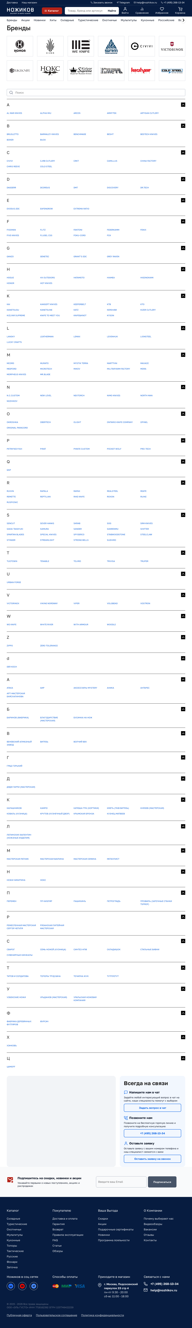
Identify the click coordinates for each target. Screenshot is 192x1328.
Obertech (45, 422)
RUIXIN (10, 491)
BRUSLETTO (13, 134)
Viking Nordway (49, 603)
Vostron (145, 603)
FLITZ (43, 230)
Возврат (57, 1229)
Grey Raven (113, 256)
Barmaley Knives (49, 134)
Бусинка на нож (83, 717)
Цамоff (11, 1066)
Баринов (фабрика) (18, 717)
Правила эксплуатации (67, 1234)
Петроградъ (113, 901)
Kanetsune (46, 310)
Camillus (112, 161)
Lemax (77, 336)
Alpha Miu (45, 113)
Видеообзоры (153, 1224)
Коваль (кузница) (17, 813)
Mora (143, 369)
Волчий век (80, 741)
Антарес (144, 688)
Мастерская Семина (85, 859)
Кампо (44, 808)
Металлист (113, 859)
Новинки (104, 1234)
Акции (102, 1224)
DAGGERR (11, 187)
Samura (44, 529)
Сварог (11, 949)
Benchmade (80, 134)
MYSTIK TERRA (81, 363)
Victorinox (13, 603)
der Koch (12, 666)
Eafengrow (46, 208)
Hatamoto (79, 277)
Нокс (43, 880)
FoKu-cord (80, 235)
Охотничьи (14, 1229)
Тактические (15, 1251)
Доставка (12, 2)
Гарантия (58, 1224)
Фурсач (44, 1021)
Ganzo (10, 256)
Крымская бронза (84, 813)
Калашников (14, 808)
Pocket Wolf (114, 449)
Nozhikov (12, 401)
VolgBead (112, 603)
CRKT (76, 161)
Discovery (112, 187)
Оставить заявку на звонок (152, 1158)
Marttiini (112, 363)
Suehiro (111, 540)
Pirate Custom (82, 449)
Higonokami (147, 277)
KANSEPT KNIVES (48, 304)
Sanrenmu (112, 529)
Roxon (110, 496)
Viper (76, 603)
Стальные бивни (149, 949)
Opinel (144, 422)
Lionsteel (145, 336)
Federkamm (113, 230)
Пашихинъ (80, 901)
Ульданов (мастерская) (53, 997)
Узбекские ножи (16, 997)
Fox (109, 235)
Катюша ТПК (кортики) (86, 808)
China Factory (148, 161)
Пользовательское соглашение (56, 1315)
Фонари (12, 1261)
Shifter (144, 529)
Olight (77, 422)
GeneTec (44, 256)
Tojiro (77, 561)
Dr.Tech (144, 187)
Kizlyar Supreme (16, 315)
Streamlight (47, 540)
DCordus (45, 187)
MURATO (44, 363)
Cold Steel (46, 166)
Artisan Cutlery (149, 113)
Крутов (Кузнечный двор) (55, 813)
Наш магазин (29, 2)
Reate (143, 491)
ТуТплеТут (113, 976)
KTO (142, 304)
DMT (76, 187)
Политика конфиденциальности (102, 1315)
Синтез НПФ (80, 949)
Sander (78, 529)
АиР (42, 688)
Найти (112, 10)
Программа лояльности (114, 1240)
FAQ (55, 1240)
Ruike (143, 496)
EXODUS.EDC (13, 208)
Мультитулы (15, 1234)
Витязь (44, 741)
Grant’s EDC (80, 256)
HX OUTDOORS (47, 277)
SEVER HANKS (47, 523)
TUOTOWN (12, 561)
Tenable (44, 561)
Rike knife (79, 496)
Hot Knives (46, 283)
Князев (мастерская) (152, 808)
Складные (13, 1218)
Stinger (11, 540)
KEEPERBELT (80, 304)
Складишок (113, 949)
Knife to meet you (50, 315)
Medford (11, 369)
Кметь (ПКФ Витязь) (118, 808)
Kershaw (112, 310)
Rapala (44, 491)
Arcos (77, 113)
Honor (10, 283)
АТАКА (10, 688)
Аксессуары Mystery (85, 688)
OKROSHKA (12, 422)
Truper (144, 561)
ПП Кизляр (46, 901)
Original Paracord (17, 427)
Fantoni (78, 230)
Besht (110, 134)
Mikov (77, 369)
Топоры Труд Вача (50, 976)
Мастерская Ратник (18, 859)
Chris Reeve (13, 166)
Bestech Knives (148, 134)
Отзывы (149, 1234)
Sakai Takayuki (15, 529)
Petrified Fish (14, 449)
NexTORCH (79, 395)
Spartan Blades (15, 534)
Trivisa (111, 561)
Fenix (143, 230)
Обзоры (57, 1251)
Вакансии (150, 1229)
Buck (43, 139)
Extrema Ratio (81, 208)
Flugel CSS (46, 235)
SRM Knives (146, 523)
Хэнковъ (12, 1045)
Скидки (103, 1218)
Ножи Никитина (16, 880)
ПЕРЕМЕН (11, 901)
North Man (146, 395)
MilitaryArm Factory (118, 369)
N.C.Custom (13, 395)
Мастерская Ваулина (52, 859)
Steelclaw (146, 534)
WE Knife (11, 624)
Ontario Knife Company (120, 422)
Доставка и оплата (64, 1218)
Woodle (111, 624)
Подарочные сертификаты (116, 1229)
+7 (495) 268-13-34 (152, 1133)
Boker (10, 139)
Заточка (12, 1267)
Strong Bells (81, 540)
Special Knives (48, 534)
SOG (109, 523)
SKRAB (77, 523)
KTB (109, 304)
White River (46, 624)
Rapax (77, 491)
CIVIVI (10, 161)
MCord (10, 363)
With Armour (81, 624)
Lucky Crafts (14, 342)
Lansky (11, 336)
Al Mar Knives (14, 113)
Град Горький (14, 766)
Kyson (110, 315)
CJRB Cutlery (47, 161)
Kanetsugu (13, 310)
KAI (8, 304)
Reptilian (45, 496)
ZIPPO (10, 645)
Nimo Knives (113, 395)
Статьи (57, 1245)
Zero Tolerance (49, 645)
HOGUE (10, 277)
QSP (9, 470)
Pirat (43, 449)
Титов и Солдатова (18, 976)
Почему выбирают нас (159, 1218)
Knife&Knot (80, 315)
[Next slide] (183, 20)
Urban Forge (14, 582)
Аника (110, 688)
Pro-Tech (145, 449)
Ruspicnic (12, 502)
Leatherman (46, 336)
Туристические (17, 1224)
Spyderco (79, 534)
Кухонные (13, 1240)
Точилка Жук (81, 976)
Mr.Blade (45, 374)
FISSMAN (11, 230)
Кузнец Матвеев (116, 813)
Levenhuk (112, 336)
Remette (11, 496)
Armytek (111, 113)
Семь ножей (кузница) (53, 949)
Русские (12, 1256)
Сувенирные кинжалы (20, 955)
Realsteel (112, 491)
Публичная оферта (19, 1315)
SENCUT (11, 523)
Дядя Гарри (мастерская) (21, 787)
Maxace (144, 363)
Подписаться (162, 1182)
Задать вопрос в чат (152, 1107)
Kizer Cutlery (148, 310)
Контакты (150, 1240)
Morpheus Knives (16, 374)
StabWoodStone (116, 534)
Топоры (12, 1245)
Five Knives (13, 235)
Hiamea (111, 277)
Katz (76, 310)
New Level (45, 395)
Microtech (46, 369)
